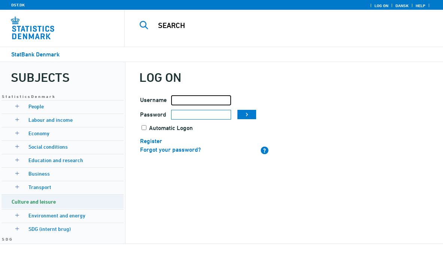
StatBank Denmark (35, 54)
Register (151, 141)
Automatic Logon (171, 128)
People (36, 106)
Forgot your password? (170, 149)
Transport (39, 187)
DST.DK (18, 4)
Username (153, 99)
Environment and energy (56, 215)
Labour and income (50, 120)
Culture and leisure (34, 201)
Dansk (402, 5)
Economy (38, 133)
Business (39, 173)
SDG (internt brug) (49, 229)
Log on (381, 5)
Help (420, 5)
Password (153, 114)
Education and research (55, 160)
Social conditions (48, 146)
